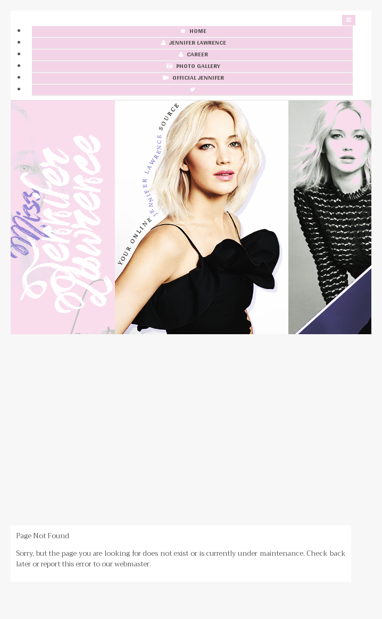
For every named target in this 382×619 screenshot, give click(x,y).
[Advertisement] (191, 429)
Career (192, 55)
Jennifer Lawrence (192, 43)
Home (192, 31)
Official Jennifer (192, 78)
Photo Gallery (192, 66)
